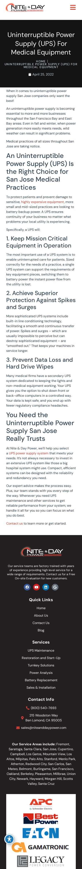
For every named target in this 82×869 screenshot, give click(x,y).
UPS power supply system (28, 453)
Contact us (14, 523)
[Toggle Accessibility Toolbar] (9, 839)
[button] (73, 7)
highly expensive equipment (42, 202)
